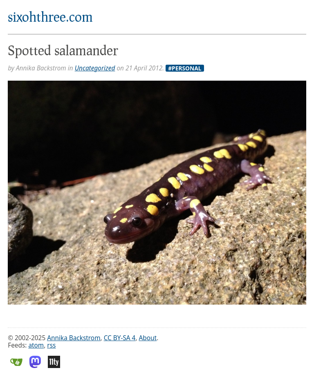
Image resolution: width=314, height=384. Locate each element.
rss (51, 345)
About (148, 338)
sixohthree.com (50, 17)
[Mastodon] (35, 365)
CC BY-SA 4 (120, 338)
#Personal (184, 68)
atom (36, 345)
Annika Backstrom (73, 338)
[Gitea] (16, 365)
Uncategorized (95, 68)
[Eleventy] (54, 365)
